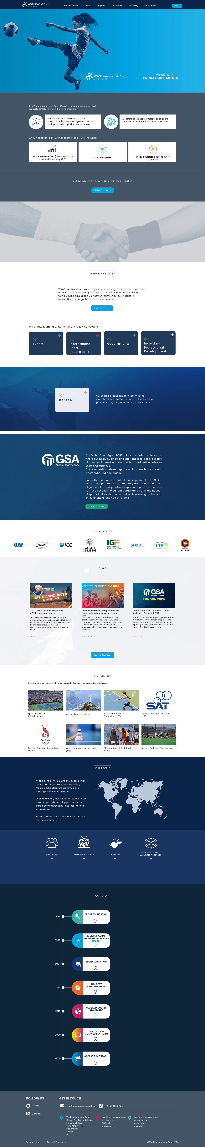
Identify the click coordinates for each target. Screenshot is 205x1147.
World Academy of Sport (146, 1117)
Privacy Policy (32, 1142)
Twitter (36, 1105)
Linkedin (36, 1113)
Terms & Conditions (56, 1142)
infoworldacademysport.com (82, 1106)
